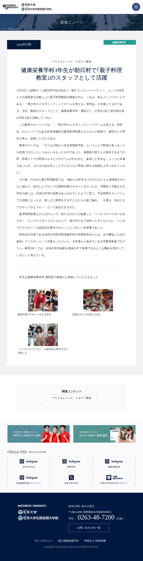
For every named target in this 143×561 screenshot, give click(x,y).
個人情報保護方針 (68, 540)
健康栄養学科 (119, 42)
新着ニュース (13, 29)
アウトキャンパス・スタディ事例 (71, 397)
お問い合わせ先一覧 (89, 527)
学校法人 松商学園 (95, 540)
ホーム (3, 29)
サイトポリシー (44, 540)
